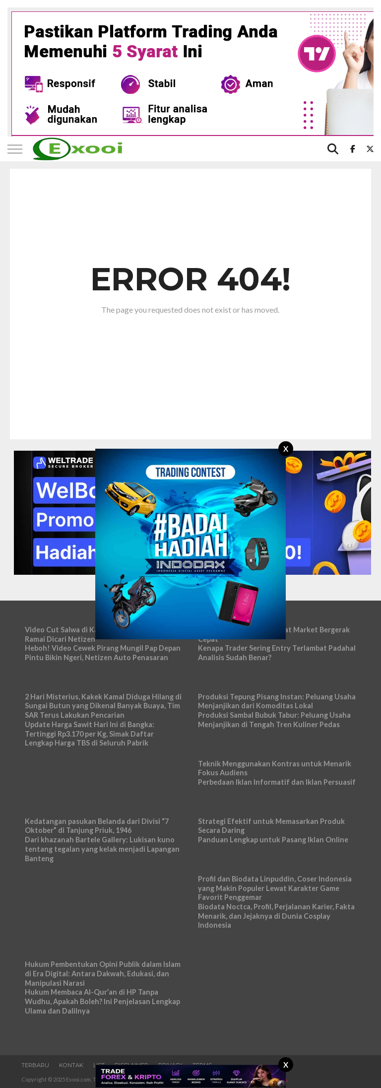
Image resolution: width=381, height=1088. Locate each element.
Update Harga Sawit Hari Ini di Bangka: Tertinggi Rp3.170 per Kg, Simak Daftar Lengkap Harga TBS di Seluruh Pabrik (89, 733)
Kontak (71, 1065)
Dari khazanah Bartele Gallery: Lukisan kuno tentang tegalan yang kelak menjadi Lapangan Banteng (102, 848)
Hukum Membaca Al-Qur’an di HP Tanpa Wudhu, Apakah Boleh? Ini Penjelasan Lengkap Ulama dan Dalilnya (102, 1001)
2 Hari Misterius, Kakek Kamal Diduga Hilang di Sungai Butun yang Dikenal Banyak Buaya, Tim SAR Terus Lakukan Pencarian (103, 705)
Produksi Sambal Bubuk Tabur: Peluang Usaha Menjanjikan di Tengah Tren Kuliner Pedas (274, 720)
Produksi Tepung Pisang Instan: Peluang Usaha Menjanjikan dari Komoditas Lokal (277, 701)
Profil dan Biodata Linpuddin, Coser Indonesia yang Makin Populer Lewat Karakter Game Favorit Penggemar (275, 888)
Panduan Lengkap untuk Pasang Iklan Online (273, 839)
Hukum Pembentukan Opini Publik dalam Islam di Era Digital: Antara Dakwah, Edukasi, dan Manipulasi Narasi (103, 973)
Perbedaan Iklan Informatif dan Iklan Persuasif (277, 782)
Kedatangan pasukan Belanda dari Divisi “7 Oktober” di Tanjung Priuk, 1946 (97, 826)
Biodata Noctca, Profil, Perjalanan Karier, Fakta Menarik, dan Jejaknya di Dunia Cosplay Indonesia (276, 915)
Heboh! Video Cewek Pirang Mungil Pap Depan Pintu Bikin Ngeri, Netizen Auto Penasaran (103, 653)
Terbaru (35, 1065)
